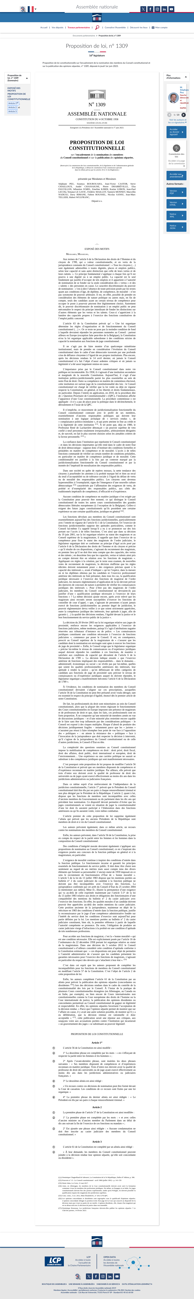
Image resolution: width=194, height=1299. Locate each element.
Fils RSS (121, 1290)
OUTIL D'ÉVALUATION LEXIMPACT (136, 1284)
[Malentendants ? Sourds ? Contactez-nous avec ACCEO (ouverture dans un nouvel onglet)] (77, 1276)
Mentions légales (60, 1290)
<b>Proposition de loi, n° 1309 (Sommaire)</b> (17, 78)
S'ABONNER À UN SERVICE (107, 1284)
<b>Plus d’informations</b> (176, 76)
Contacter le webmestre (107, 1290)
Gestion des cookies (132, 1290)
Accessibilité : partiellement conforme (82, 1290)
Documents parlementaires (84, 36)
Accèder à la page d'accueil (97, 16)
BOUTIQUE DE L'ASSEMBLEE (53, 1284)
